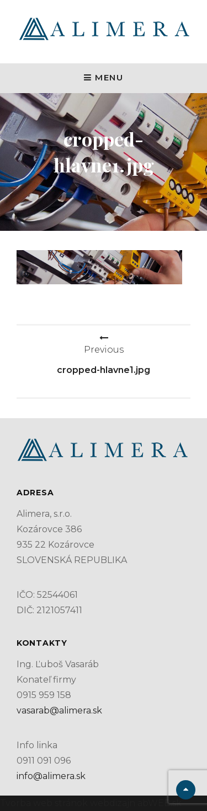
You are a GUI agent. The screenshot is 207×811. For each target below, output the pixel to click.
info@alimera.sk (51, 776)
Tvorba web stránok (44, 803)
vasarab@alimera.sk (59, 710)
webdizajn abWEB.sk (135, 803)
